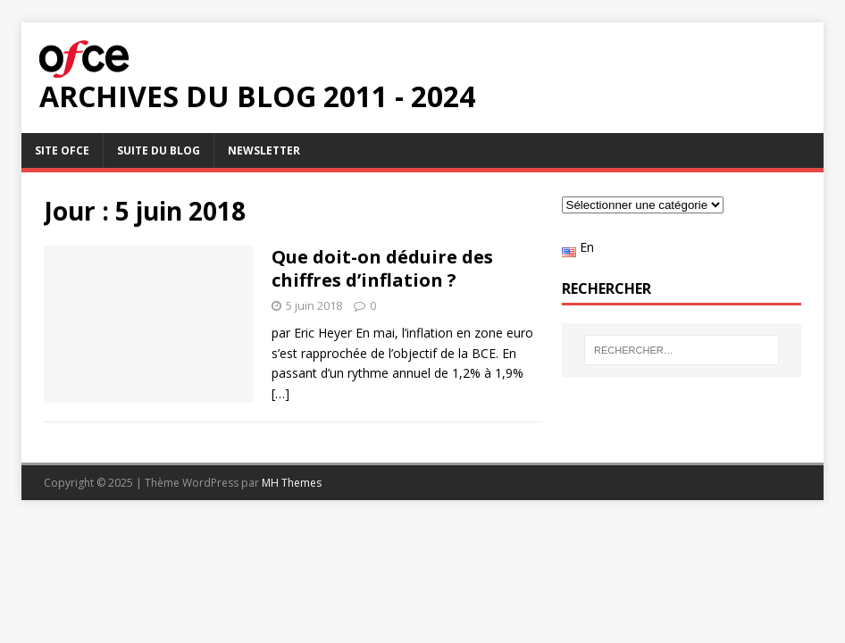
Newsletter (264, 150)
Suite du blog (158, 150)
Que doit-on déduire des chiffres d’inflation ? (382, 268)
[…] (280, 393)
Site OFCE (62, 150)
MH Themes (292, 482)
